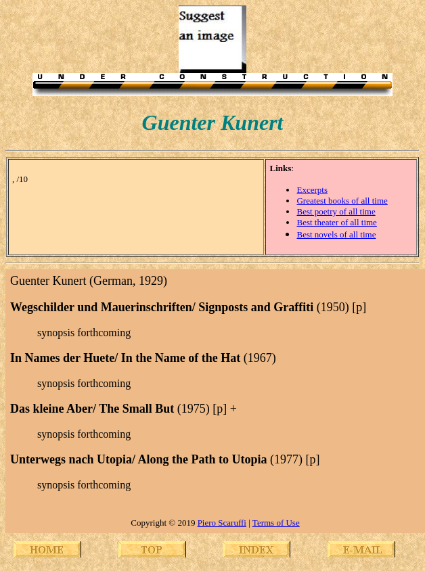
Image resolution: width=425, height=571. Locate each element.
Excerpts (311, 190)
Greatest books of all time (341, 201)
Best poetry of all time (335, 211)
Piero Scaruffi (222, 523)
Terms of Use (276, 523)
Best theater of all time (336, 222)
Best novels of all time (336, 234)
